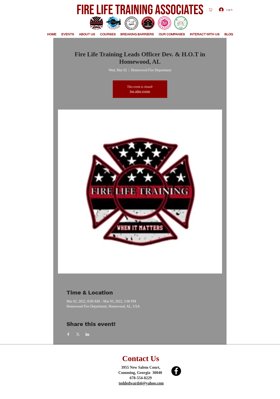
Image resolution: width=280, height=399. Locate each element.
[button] (87, 34)
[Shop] (210, 9)
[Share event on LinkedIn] (87, 334)
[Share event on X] (78, 334)
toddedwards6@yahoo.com (141, 383)
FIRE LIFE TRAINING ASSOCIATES (140, 10)
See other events (140, 91)
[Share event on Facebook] (68, 334)
